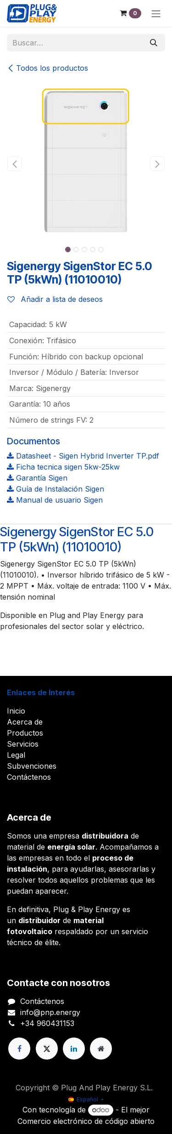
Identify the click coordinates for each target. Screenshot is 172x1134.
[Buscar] (153, 42)
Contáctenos (29, 777)
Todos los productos (47, 68)
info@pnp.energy (50, 1012)
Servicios (23, 743)
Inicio (16, 710)
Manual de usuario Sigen (55, 500)
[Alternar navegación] (156, 13)
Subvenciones (31, 766)
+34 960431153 (47, 1023)
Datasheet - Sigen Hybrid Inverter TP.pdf (83, 455)
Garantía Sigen (37, 477)
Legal (16, 755)
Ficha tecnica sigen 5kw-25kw (63, 466)
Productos (25, 732)
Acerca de (25, 721)
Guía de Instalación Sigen (55, 488)
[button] (15, 163)
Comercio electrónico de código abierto (86, 1121)
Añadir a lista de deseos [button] (55, 299)
